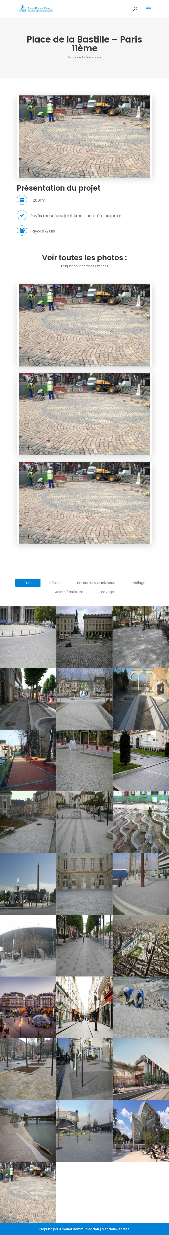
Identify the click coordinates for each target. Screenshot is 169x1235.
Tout (28, 582)
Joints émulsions (69, 591)
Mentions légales (115, 1229)
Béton (54, 582)
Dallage (138, 582)
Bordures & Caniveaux (96, 582)
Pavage (107, 591)
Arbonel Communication (79, 1229)
